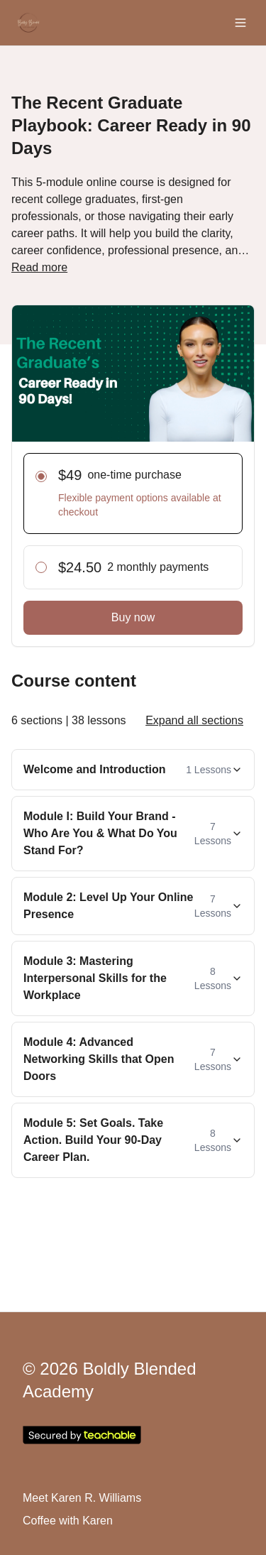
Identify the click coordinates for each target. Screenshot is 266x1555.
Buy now (133, 617)
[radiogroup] (133, 521)
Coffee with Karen (68, 1521)
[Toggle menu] (240, 23)
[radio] (41, 476)
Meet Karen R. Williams (82, 1498)
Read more (39, 267)
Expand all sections (194, 720)
